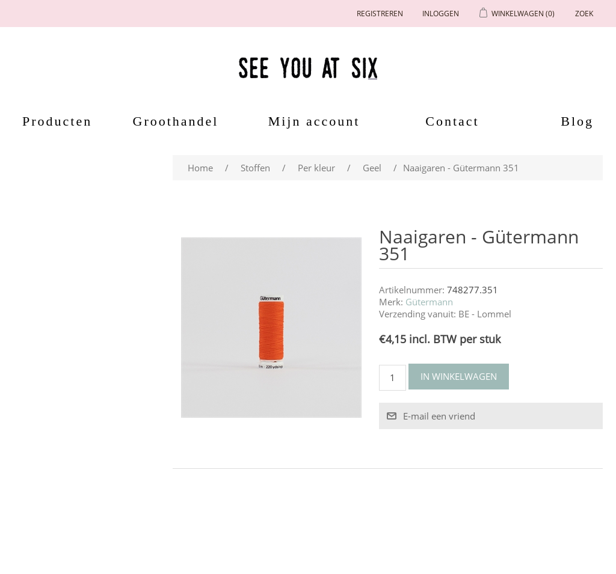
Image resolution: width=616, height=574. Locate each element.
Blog (577, 121)
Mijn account (314, 121)
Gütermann (429, 302)
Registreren (380, 13)
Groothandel (176, 121)
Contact (452, 121)
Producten (53, 121)
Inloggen (440, 13)
